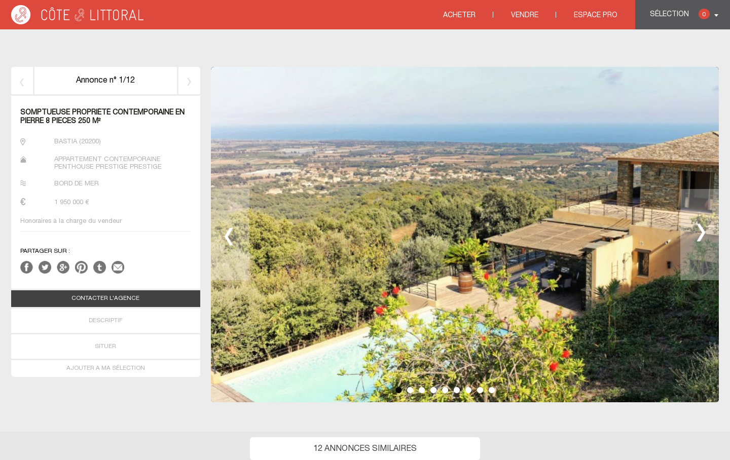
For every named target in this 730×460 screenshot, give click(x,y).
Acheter (459, 15)
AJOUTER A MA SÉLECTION (105, 368)
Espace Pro (595, 15)
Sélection (680, 14)
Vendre (524, 15)
